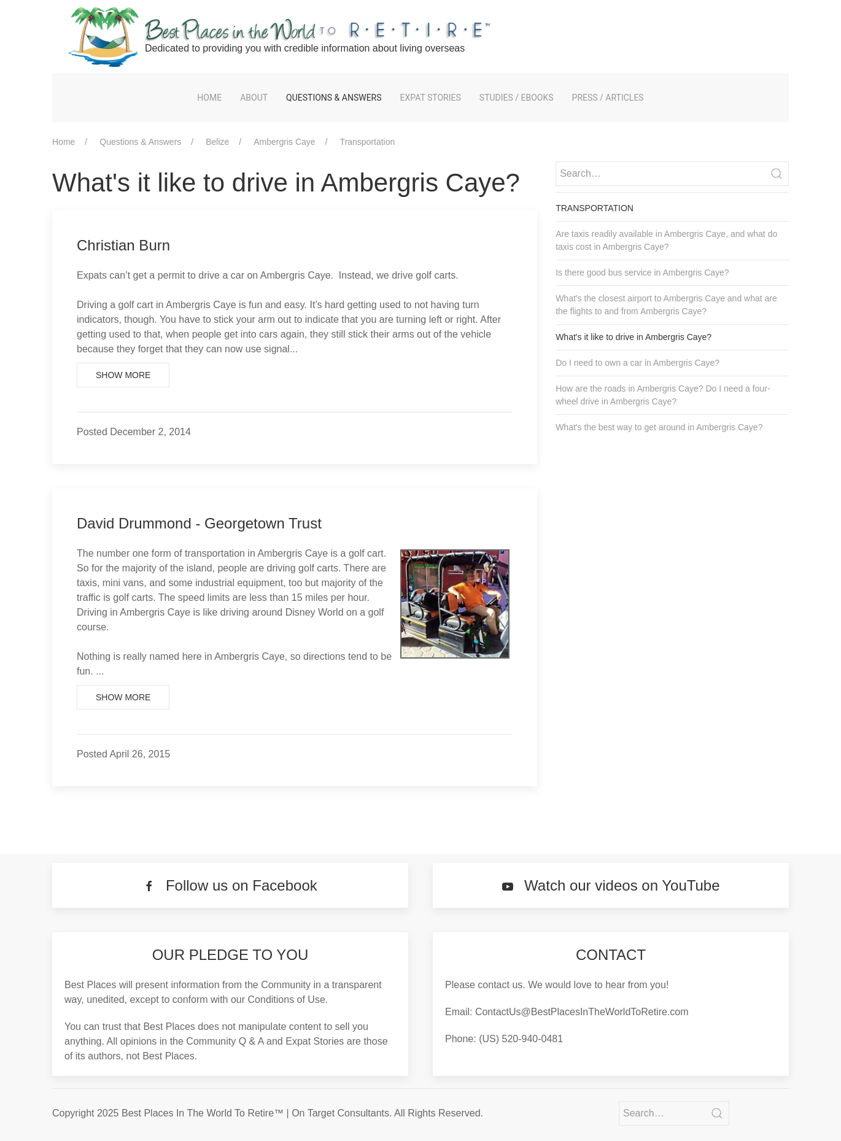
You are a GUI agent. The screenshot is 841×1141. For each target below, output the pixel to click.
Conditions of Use (286, 999)
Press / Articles (608, 97)
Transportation (367, 142)
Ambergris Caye (284, 142)
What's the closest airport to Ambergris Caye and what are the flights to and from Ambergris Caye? (666, 304)
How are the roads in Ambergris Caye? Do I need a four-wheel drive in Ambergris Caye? (663, 395)
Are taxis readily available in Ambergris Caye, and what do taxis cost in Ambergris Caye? (666, 240)
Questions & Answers (333, 97)
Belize (217, 142)
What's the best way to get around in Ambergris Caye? (659, 427)
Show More (123, 375)
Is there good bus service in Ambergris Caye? (642, 272)
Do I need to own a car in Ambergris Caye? (637, 363)
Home (209, 97)
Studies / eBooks (516, 97)
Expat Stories (430, 97)
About (254, 97)
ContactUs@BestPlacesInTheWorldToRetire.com (582, 1012)
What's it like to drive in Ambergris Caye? (633, 337)
